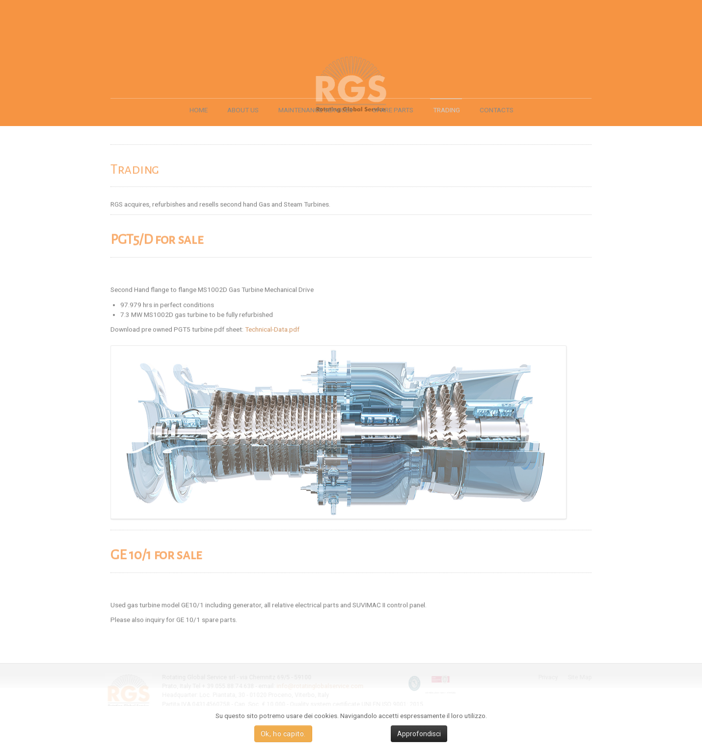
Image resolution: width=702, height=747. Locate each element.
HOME (198, 110)
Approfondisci (419, 734)
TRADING (446, 110)
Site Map (580, 677)
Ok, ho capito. (283, 734)
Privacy (549, 677)
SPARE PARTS (393, 110)
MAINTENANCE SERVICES (315, 110)
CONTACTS (496, 110)
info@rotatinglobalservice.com (319, 686)
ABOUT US (243, 110)
